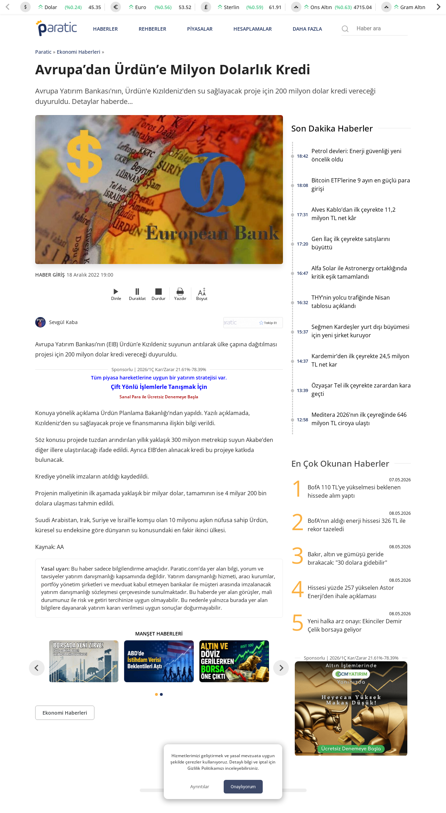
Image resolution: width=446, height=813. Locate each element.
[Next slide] (438, 7)
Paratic (43, 51)
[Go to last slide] (37, 668)
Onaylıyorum (243, 786)
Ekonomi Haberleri (78, 51)
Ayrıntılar (199, 786)
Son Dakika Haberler (332, 128)
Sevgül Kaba (63, 322)
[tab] (156, 694)
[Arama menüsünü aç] (345, 29)
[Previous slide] (7, 7)
